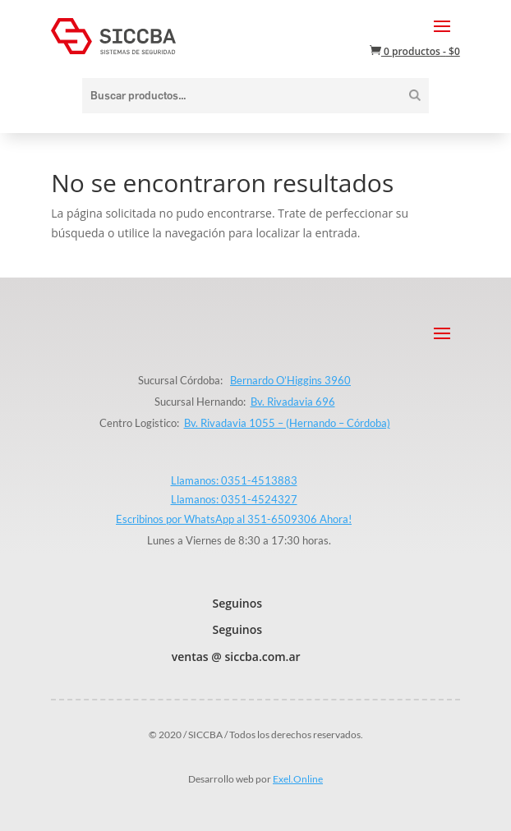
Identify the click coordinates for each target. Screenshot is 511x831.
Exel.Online (298, 779)
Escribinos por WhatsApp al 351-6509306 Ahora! (234, 519)
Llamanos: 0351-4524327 (234, 499)
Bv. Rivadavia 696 (293, 401)
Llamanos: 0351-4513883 (234, 480)
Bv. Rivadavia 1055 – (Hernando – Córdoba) (287, 422)
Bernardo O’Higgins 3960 (290, 380)
